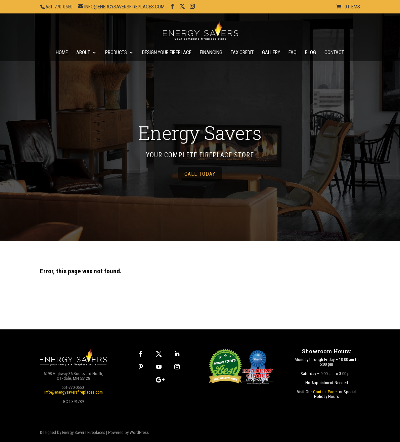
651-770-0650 (59, 7)
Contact (334, 52)
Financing (211, 52)
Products (116, 52)
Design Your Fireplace (166, 52)
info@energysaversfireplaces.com (73, 392)
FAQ (292, 52)
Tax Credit (242, 52)
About (83, 52)
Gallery (271, 52)
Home (62, 52)
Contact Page (325, 391)
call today (200, 174)
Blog (310, 52)
